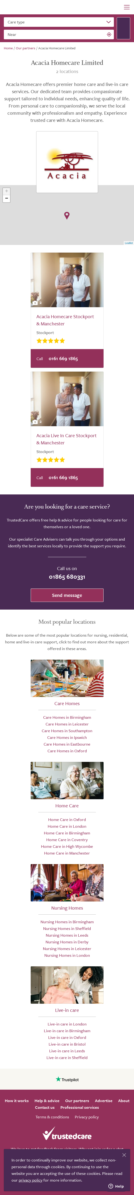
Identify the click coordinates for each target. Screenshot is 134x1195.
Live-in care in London (67, 1024)
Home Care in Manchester (67, 853)
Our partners (77, 1101)
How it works (17, 1101)
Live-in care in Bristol (67, 1044)
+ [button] (6, 191)
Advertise (103, 1101)
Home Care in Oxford (67, 819)
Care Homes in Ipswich (67, 737)
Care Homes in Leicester (67, 724)
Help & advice (47, 1101)
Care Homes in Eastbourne (67, 744)
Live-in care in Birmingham (67, 1031)
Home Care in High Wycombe (67, 846)
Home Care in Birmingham (67, 833)
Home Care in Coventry (67, 840)
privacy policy (30, 1180)
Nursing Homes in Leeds (67, 935)
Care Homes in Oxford (67, 751)
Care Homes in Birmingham (67, 717)
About (123, 1101)
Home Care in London (67, 826)
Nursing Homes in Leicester (67, 948)
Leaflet (129, 243)
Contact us (45, 1107)
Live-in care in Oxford (67, 1037)
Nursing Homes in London (67, 955)
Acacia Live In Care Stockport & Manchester (66, 439)
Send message (67, 595)
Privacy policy (87, 1117)
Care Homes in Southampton (67, 731)
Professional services (79, 1107)
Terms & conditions (52, 1117)
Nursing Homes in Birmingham (67, 922)
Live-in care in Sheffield (67, 1057)
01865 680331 (67, 576)
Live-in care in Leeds (67, 1051)
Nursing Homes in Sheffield (67, 928)
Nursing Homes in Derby (67, 942)
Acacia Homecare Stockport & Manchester (65, 320)
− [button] (6, 198)
